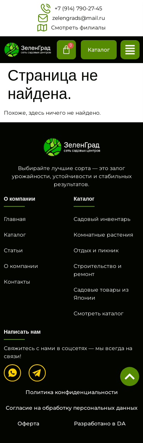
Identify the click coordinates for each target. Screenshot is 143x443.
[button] (130, 49)
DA (121, 423)
